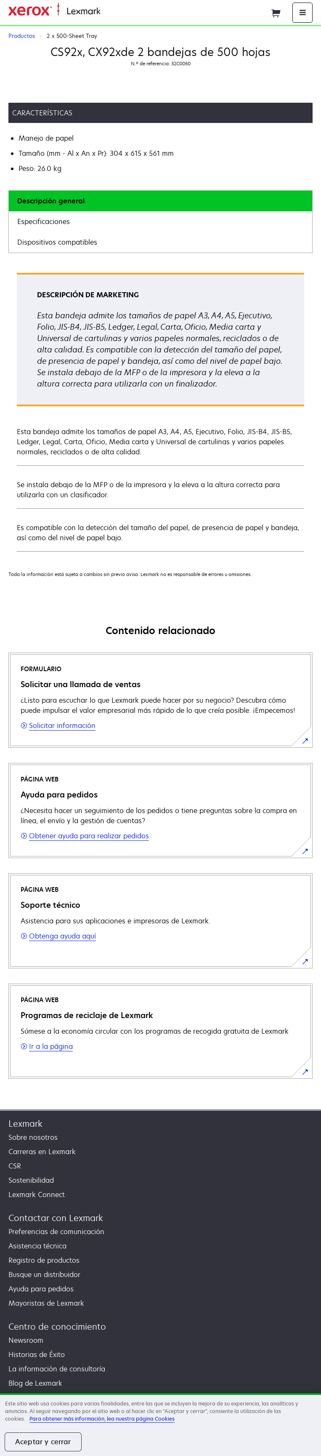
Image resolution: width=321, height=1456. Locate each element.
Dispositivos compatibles (57, 242)
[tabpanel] (160, 411)
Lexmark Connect (36, 1194)
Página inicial (119, 12)
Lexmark (25, 1123)
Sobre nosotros (33, 1137)
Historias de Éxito (36, 1354)
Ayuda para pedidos (41, 1288)
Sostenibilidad (31, 1180)
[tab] (160, 201)
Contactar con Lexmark (55, 1218)
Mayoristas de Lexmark (46, 1303)
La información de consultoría (56, 1368)
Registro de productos (44, 1260)
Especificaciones (43, 221)
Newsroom (25, 1340)
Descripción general (51, 200)
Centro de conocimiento (57, 1326)
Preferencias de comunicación (56, 1231)
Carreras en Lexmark (42, 1151)
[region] (160, 1424)
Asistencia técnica (37, 1246)
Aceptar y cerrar (43, 1441)
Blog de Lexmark (35, 1383)
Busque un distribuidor (44, 1274)
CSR (14, 1166)
